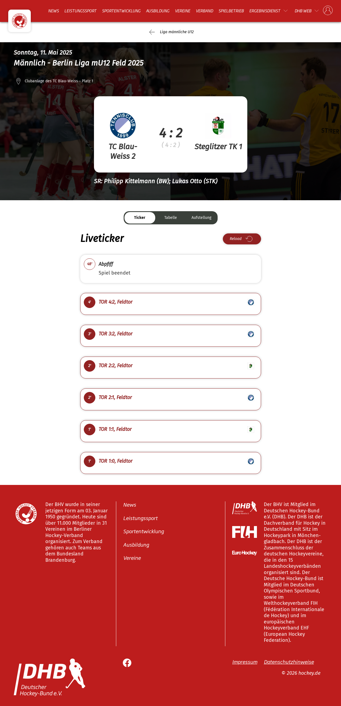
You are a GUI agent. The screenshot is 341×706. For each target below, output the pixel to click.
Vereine (182, 10)
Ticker (139, 217)
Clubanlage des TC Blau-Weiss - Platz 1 (59, 81)
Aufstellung (201, 217)
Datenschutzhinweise (289, 661)
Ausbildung (157, 10)
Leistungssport (80, 10)
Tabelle (170, 217)
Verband (204, 10)
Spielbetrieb (231, 10)
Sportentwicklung (121, 10)
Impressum (244, 661)
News (53, 10)
